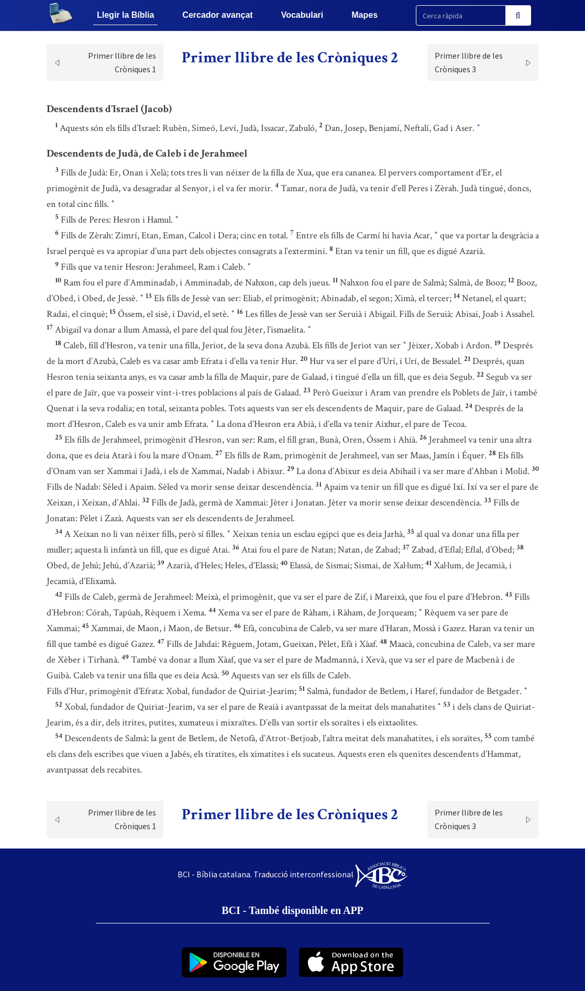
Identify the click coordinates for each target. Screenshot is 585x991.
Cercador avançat (217, 14)
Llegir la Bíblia (125, 14)
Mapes (364, 14)
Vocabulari (302, 14)
